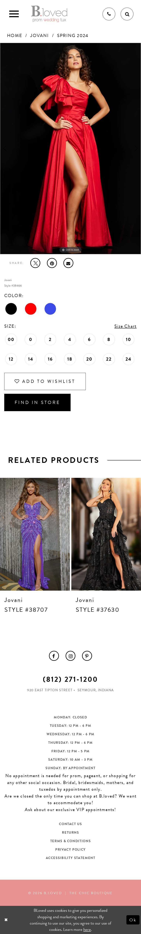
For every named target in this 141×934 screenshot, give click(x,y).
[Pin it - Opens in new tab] (52, 263)
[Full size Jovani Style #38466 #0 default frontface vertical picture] (70, 148)
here (87, 929)
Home (14, 35)
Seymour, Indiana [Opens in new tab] (96, 689)
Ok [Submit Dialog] (133, 920)
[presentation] (35, 534)
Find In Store (37, 402)
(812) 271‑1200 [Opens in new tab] (70, 679)
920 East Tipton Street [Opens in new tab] (49, 689)
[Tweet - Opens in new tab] (35, 263)
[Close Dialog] (6, 919)
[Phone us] (109, 14)
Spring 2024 (72, 35)
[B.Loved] (49, 14)
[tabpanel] (70, 148)
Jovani (39, 35)
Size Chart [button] (125, 326)
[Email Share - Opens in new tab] (68, 263)
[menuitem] (54, 656)
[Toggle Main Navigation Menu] (14, 14)
